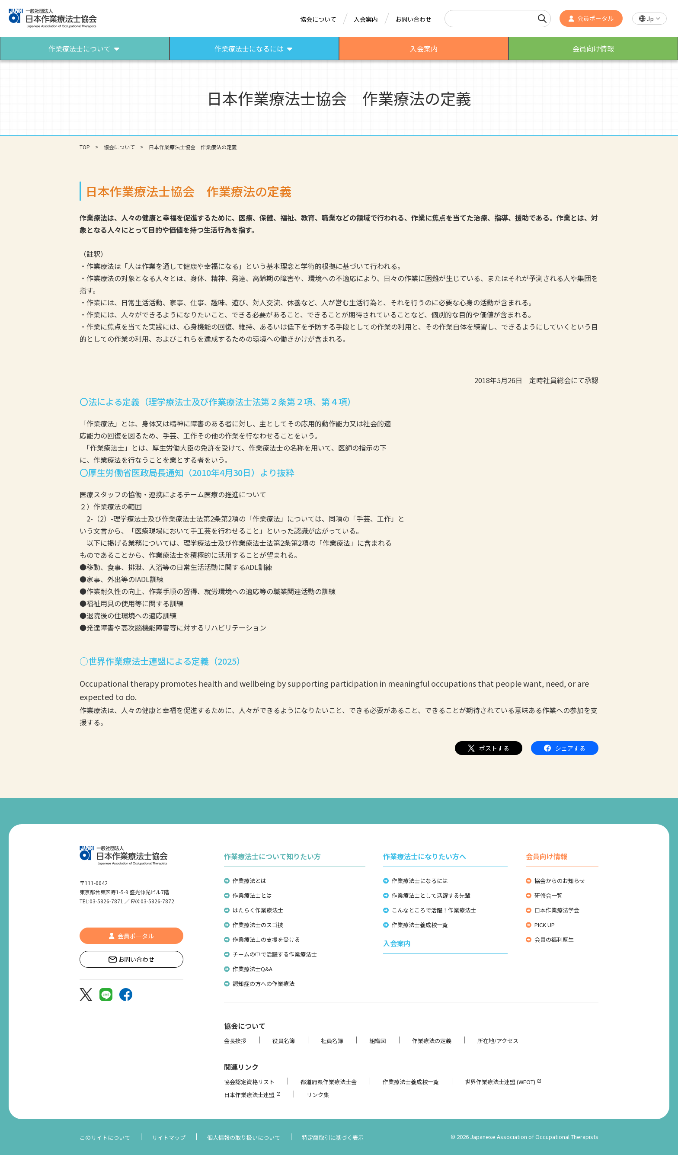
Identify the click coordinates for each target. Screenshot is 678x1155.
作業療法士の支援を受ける (266, 939)
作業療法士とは (252, 895)
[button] (649, 19)
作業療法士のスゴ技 (258, 925)
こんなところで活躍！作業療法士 (434, 910)
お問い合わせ (413, 19)
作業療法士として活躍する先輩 (431, 895)
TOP (85, 146)
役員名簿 (283, 1040)
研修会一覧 (548, 895)
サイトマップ (168, 1137)
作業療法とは (249, 881)
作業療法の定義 (431, 1040)
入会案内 (366, 19)
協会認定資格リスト (249, 1082)
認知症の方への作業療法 (263, 983)
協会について (318, 19)
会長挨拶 (235, 1040)
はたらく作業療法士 (258, 910)
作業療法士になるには (420, 881)
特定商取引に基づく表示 (333, 1137)
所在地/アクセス (497, 1040)
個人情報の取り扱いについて (243, 1137)
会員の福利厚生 (554, 939)
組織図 (377, 1040)
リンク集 (318, 1094)
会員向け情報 (546, 856)
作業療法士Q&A (252, 969)
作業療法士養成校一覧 (420, 925)
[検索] (542, 18)
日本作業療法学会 (556, 910)
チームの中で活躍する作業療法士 (275, 954)
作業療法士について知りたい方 (272, 856)
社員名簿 (332, 1040)
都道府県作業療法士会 (329, 1082)
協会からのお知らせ (559, 881)
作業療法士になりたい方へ (424, 856)
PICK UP (544, 925)
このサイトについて (105, 1137)
